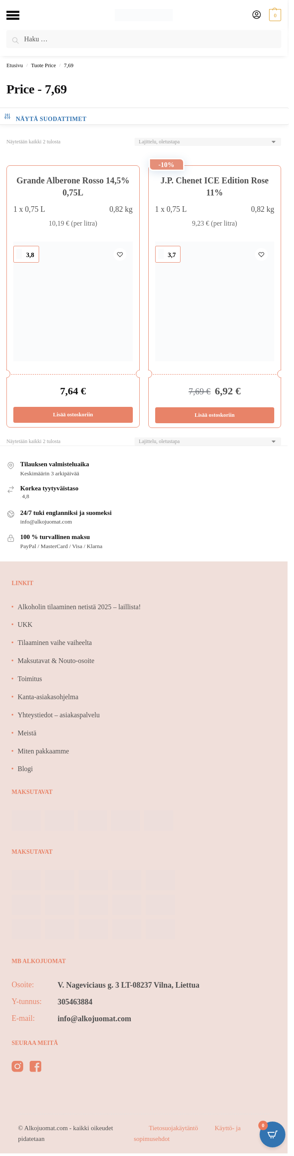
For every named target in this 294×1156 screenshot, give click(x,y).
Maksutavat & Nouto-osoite (56, 660)
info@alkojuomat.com (94, 1018)
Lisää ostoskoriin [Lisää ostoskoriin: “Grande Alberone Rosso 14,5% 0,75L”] (73, 415)
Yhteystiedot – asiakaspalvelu (59, 715)
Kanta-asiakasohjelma (48, 696)
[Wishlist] (119, 254)
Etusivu (14, 65)
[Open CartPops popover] (272, 1134)
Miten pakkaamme (43, 751)
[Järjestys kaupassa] (208, 142)
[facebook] (35, 1068)
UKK (25, 624)
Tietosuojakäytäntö (174, 1128)
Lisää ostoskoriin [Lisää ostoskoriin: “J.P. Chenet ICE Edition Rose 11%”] (215, 415)
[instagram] (17, 1068)
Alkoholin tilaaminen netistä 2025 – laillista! (79, 607)
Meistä (27, 733)
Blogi (25, 768)
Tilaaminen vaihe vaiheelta (55, 642)
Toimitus (30, 678)
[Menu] (19, 15)
